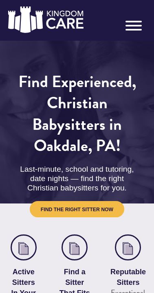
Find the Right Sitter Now (77, 185)
